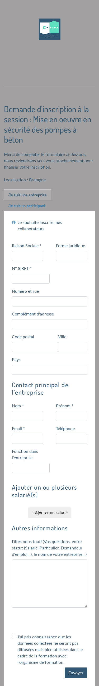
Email (18, 428)
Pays (16, 359)
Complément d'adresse (33, 313)
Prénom (64, 405)
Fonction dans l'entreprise (25, 454)
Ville (62, 336)
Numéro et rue (25, 291)
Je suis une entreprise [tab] (27, 194)
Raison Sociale (26, 245)
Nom (18, 405)
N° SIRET (22, 268)
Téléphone (65, 428)
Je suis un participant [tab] (27, 205)
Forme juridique (70, 245)
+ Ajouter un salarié (50, 512)
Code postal (23, 336)
